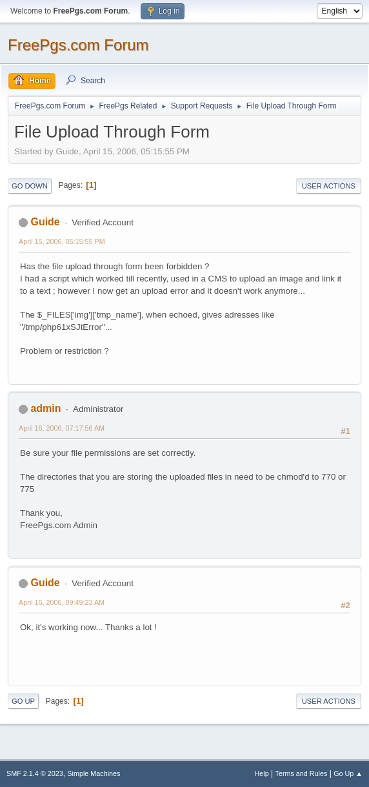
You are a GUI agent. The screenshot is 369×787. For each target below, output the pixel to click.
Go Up (23, 701)
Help (262, 773)
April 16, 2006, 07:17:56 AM (62, 428)
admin (45, 408)
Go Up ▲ (348, 773)
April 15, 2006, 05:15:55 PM (62, 241)
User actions (328, 186)
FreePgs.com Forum (78, 45)
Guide (44, 221)
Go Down (30, 186)
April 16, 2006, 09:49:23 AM (62, 602)
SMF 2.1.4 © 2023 (34, 773)
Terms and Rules (301, 773)
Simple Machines (93, 773)
